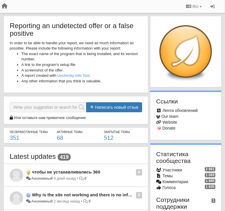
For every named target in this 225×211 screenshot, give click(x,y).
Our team (169, 116)
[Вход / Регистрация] (212, 6)
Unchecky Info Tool (73, 75)
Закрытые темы (116, 132)
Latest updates (33, 156)
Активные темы (70, 132)
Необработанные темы (29, 132)
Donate (168, 128)
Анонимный (42, 178)
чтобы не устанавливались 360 (66, 171)
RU (194, 6)
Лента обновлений (179, 110)
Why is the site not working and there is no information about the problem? (110, 194)
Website (169, 122)
